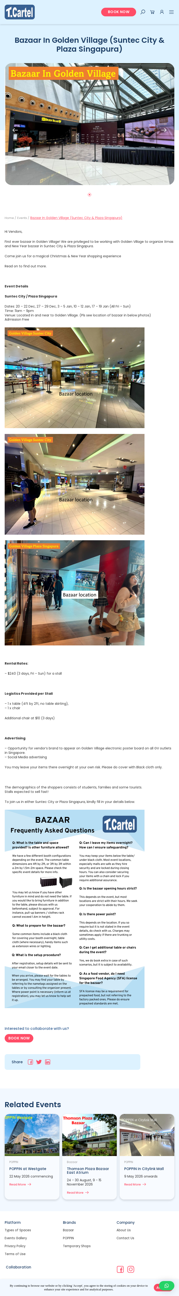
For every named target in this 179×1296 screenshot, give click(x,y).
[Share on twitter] (39, 1062)
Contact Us (126, 1238)
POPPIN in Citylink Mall (144, 1169)
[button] (118, 12)
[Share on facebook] (30, 1062)
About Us (124, 1230)
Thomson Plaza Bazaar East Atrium (88, 1170)
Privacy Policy (16, 1246)
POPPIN (68, 1238)
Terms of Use (15, 1254)
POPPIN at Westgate (28, 1169)
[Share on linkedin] (48, 1062)
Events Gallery (16, 1238)
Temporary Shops (77, 1246)
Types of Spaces (18, 1230)
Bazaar (68, 1230)
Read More (18, 1184)
